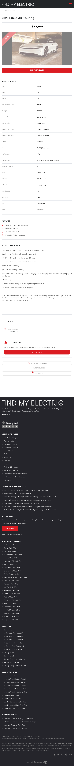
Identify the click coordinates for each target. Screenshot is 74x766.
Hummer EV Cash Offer (13, 542)
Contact (7, 448)
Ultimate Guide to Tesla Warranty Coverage (20, 709)
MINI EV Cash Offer (11, 568)
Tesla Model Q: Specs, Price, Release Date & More (21, 491)
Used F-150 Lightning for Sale (15, 689)
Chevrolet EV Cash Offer (13, 558)
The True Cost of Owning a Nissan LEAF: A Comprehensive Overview (28, 494)
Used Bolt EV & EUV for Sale (14, 696)
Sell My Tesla (8, 617)
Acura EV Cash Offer (11, 604)
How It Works (9, 438)
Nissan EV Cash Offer (12, 578)
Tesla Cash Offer (10, 532)
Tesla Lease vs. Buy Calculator (15, 464)
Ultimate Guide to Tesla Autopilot (16, 716)
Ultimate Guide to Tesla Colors (15, 712)
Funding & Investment (9, 726)
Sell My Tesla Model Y (14, 630)
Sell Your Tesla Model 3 (14, 624)
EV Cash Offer (9, 428)
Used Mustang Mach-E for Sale (15, 692)
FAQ (5, 441)
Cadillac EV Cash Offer (12, 581)
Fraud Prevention (52, 726)
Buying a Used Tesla (11, 663)
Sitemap (62, 726)
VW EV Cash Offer (11, 575)
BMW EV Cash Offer (11, 562)
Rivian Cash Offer (10, 536)
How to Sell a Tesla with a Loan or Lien (17, 481)
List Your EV (10, 516)
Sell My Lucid (9, 643)
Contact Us (6, 402)
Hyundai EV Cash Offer (12, 549)
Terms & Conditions (28, 726)
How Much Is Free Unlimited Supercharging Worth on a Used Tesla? (27, 487)
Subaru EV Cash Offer (12, 591)
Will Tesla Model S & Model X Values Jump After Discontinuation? (26, 478)
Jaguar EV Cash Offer (12, 555)
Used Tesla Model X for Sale (16, 673)
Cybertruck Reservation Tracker (15, 461)
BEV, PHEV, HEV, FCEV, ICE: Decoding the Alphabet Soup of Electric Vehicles (30, 497)
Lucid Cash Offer (10, 539)
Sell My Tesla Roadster (14, 637)
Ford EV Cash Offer (11, 545)
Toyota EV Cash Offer (12, 597)
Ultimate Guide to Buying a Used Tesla (18, 706)
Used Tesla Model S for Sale (16, 666)
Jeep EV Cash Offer (11, 607)
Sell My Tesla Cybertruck (15, 633)
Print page (37, 373)
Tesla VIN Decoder (11, 454)
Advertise (7, 467)
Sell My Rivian (9, 640)
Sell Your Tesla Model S (14, 620)
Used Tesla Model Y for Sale (16, 676)
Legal (19, 726)
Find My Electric (6, 396)
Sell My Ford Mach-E (11, 650)
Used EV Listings (10, 425)
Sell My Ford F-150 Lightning (14, 646)
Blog (5, 451)
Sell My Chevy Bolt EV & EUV (15, 653)
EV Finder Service (10, 432)
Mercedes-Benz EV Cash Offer (15, 565)
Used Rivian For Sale (11, 683)
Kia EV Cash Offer (10, 552)
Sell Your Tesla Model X (14, 627)
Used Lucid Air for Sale (12, 686)
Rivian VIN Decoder (11, 458)
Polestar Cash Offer (11, 571)
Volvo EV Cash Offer (11, 601)
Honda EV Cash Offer (12, 594)
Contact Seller (37, 70)
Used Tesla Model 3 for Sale (16, 670)
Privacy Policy (40, 726)
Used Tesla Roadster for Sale (16, 679)
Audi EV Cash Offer (11, 584)
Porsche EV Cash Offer (12, 588)
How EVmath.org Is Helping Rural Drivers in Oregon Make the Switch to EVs (30, 484)
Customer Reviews (11, 435)
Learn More (37, 352)
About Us (7, 445)
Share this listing (37, 368)
